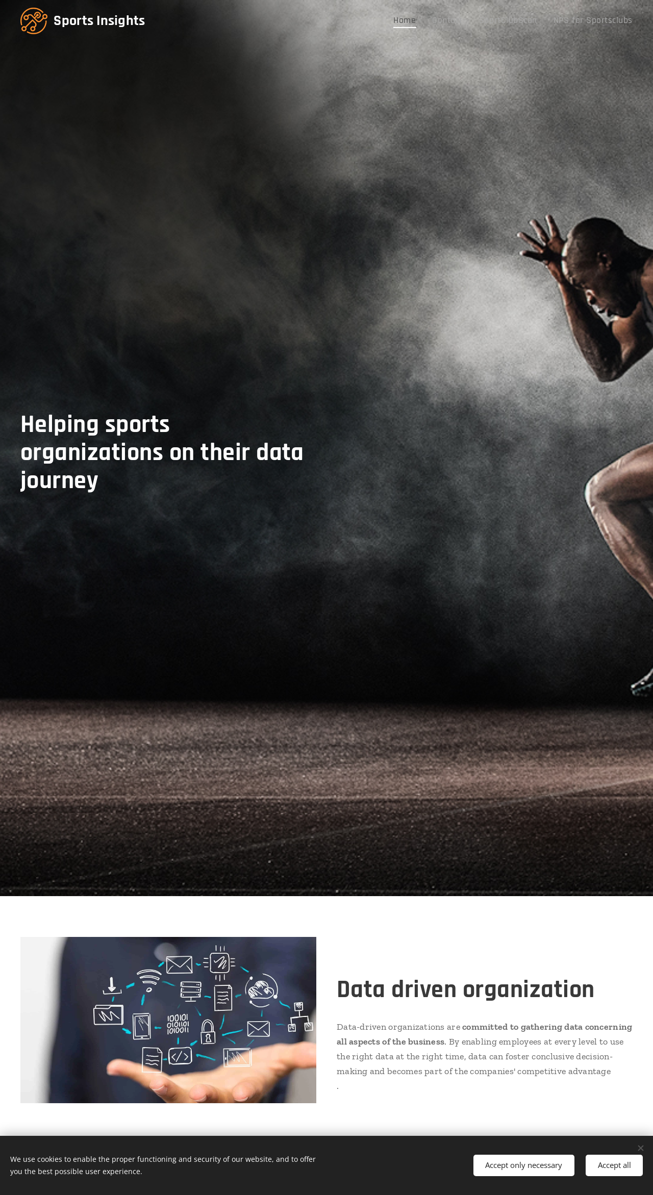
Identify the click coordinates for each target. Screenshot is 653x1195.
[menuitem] (426, 21)
